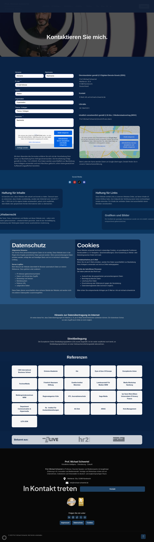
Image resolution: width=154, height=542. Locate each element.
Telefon (17, 90)
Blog (102, 6)
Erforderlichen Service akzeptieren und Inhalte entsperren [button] (63, 142)
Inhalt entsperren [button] (63, 133)
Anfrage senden (22, 148)
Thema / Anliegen (21, 107)
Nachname (49, 72)
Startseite (46, 6)
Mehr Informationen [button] (34, 142)
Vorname (18, 72)
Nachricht (18, 116)
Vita (97, 6)
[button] (4, 537)
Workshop (68, 6)
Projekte (79, 6)
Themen (90, 6)
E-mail (17, 81)
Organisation (19, 99)
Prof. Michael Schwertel (17, 4)
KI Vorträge (56, 6)
